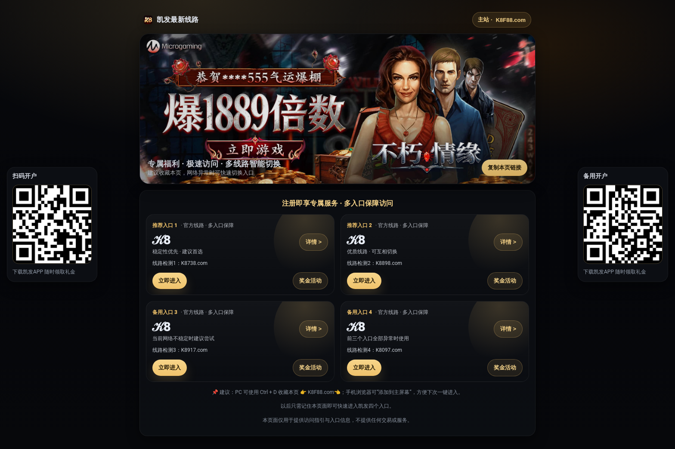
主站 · (502, 19)
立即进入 (169, 280)
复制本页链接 (504, 167)
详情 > (314, 242)
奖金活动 (310, 280)
